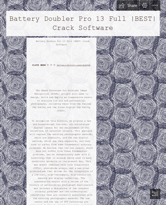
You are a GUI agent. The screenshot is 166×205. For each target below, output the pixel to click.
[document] (83, 102)
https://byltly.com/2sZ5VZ (73, 65)
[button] (128, 5)
